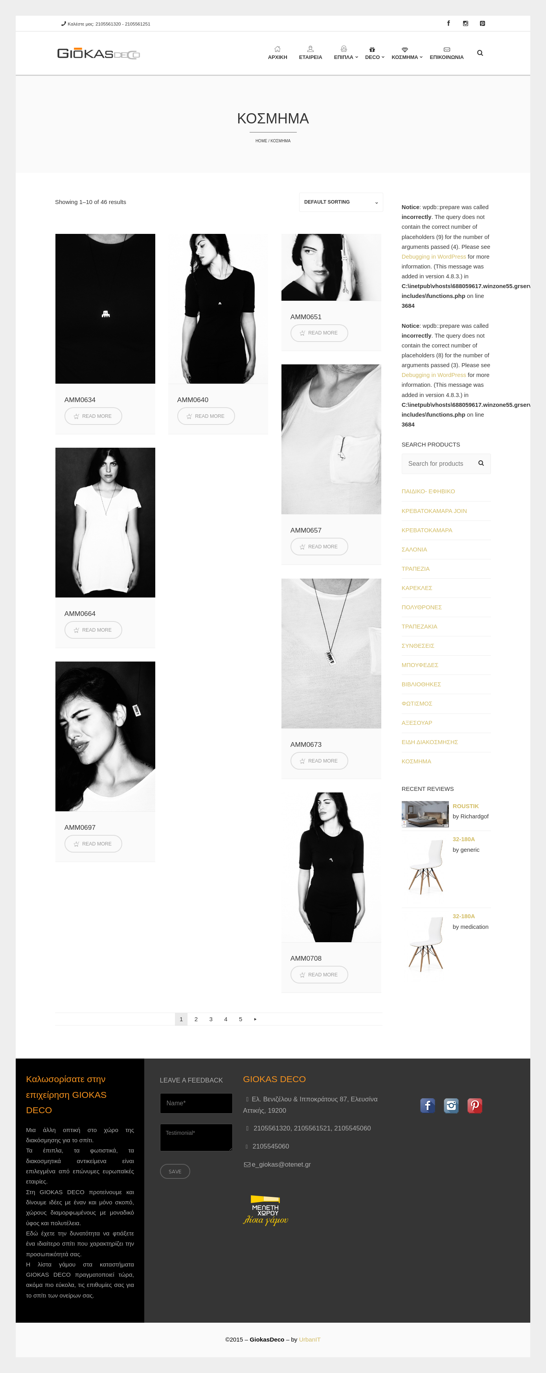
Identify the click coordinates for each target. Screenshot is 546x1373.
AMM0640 (192, 400)
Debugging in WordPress (434, 257)
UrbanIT (310, 1339)
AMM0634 (80, 400)
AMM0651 (306, 317)
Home (261, 141)
